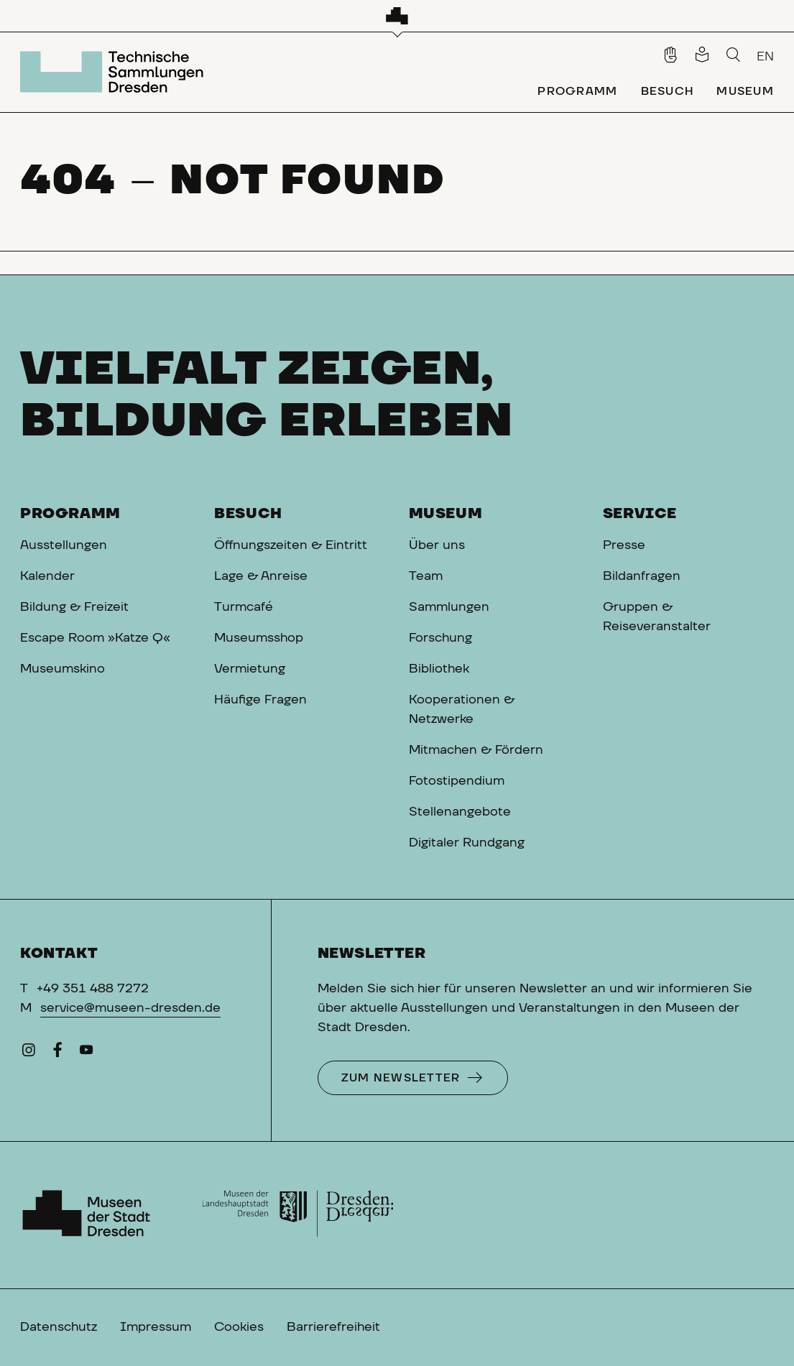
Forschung (440, 638)
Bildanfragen (641, 576)
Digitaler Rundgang (467, 842)
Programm (70, 514)
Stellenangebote (460, 812)
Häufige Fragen (260, 699)
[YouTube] (86, 1053)
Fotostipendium (456, 781)
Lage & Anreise (261, 576)
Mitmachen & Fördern (476, 750)
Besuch (248, 514)
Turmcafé (243, 607)
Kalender (47, 576)
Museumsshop (258, 638)
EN (765, 56)
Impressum (155, 1327)
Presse (624, 545)
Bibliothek (439, 669)
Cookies (239, 1327)
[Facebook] (57, 1053)
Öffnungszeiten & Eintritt (290, 545)
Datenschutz (58, 1327)
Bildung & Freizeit (74, 607)
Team (426, 576)
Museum (446, 514)
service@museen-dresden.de (130, 1008)
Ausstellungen (63, 545)
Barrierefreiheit (333, 1327)
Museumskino (62, 669)
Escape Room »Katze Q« (95, 638)
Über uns (437, 545)
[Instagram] (28, 1053)
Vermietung (249, 669)
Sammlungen (449, 607)
